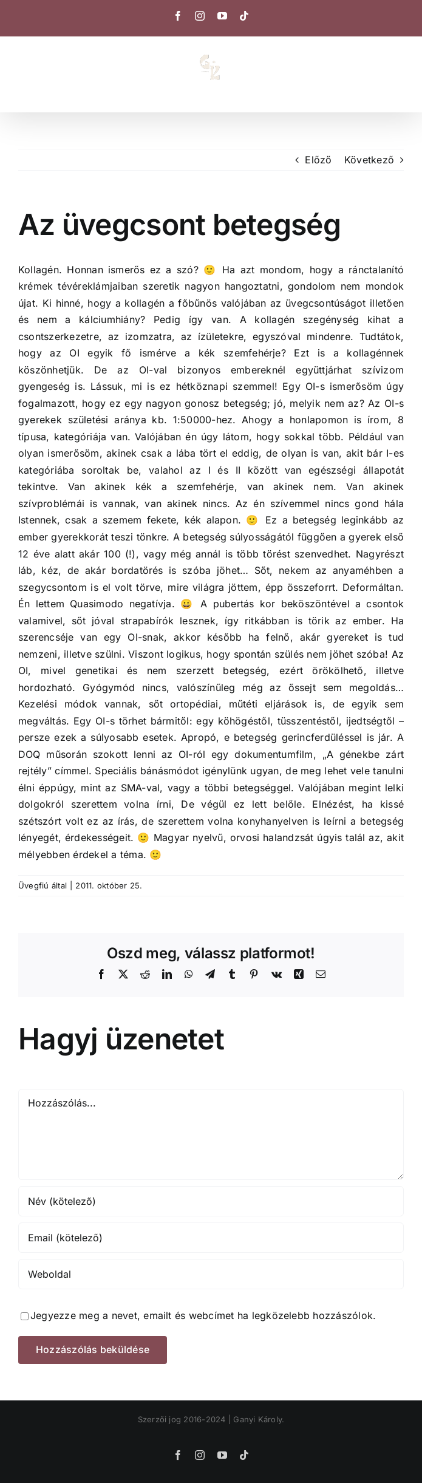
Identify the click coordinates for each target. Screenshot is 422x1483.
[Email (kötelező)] (211, 1237)
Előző (318, 160)
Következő (369, 160)
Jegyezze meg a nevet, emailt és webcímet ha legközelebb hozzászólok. (203, 1315)
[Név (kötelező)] (211, 1201)
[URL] (211, 1274)
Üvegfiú (33, 885)
